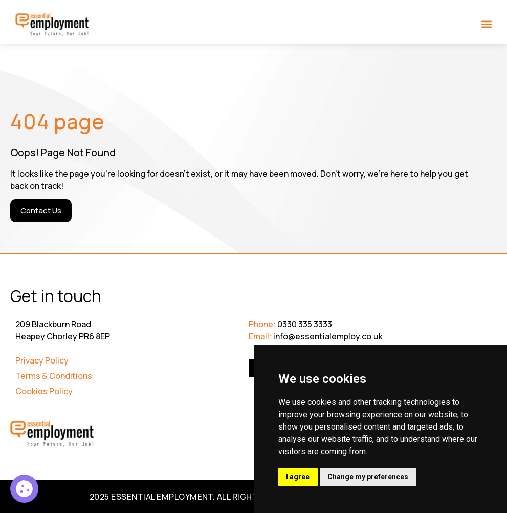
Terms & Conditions (53, 375)
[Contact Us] (41, 210)
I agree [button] (298, 477)
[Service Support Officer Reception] (24, 489)
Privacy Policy (42, 360)
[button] (486, 23)
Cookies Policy (44, 391)
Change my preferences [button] (368, 477)
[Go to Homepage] (52, 25)
